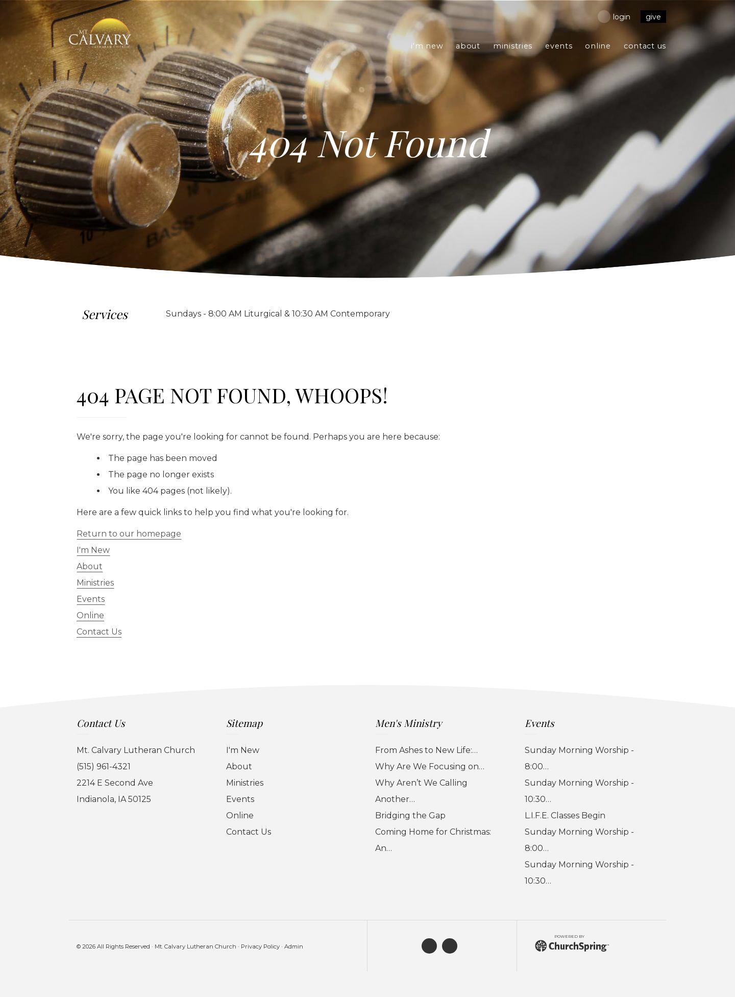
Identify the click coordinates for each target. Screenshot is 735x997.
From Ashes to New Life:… (426, 750)
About (90, 566)
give (653, 16)
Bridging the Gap (410, 815)
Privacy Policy (260, 946)
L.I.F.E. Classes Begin (565, 815)
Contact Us (99, 632)
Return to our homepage (129, 534)
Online (90, 615)
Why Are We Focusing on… (429, 766)
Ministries (95, 583)
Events (91, 599)
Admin (293, 946)
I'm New (93, 550)
